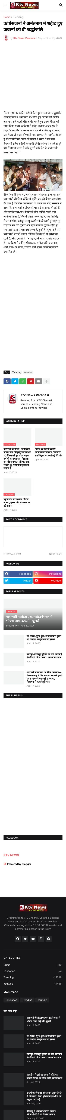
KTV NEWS (11, 855)
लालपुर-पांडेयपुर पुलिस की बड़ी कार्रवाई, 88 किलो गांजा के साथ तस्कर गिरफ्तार (44, 656)
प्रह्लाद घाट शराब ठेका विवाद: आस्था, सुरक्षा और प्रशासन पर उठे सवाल (17, 502)
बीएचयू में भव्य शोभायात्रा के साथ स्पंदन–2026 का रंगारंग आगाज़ (41, 1113)
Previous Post (13, 553)
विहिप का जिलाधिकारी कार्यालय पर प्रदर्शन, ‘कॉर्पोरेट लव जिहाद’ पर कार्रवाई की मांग (48, 452)
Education (33, 971)
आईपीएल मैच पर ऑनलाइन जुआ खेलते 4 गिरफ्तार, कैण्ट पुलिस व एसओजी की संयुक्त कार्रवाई (44, 1096)
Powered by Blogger (17, 863)
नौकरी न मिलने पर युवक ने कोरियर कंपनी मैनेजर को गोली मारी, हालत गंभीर (44, 1076)
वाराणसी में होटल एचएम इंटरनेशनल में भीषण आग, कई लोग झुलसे (43, 1019)
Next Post (55, 553)
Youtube (28, 372)
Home (7, 17)
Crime (33, 965)
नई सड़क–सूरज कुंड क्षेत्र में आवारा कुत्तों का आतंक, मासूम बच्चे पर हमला (44, 638)
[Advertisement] (33, 78)
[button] (5, 5)
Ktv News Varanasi (34, 395)
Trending (18, 17)
